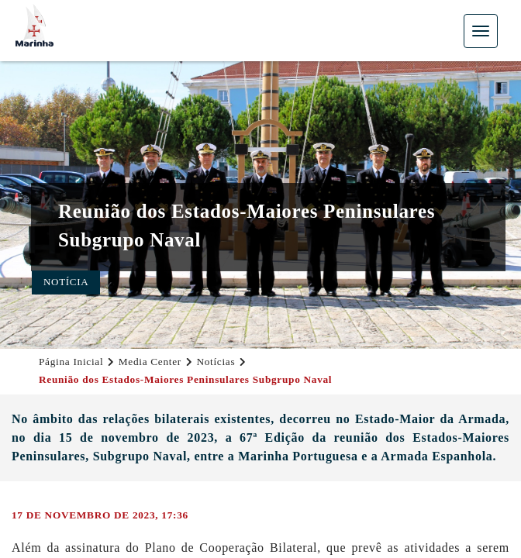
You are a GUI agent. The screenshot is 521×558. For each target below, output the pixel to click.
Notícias (215, 361)
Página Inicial (71, 361)
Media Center (150, 361)
